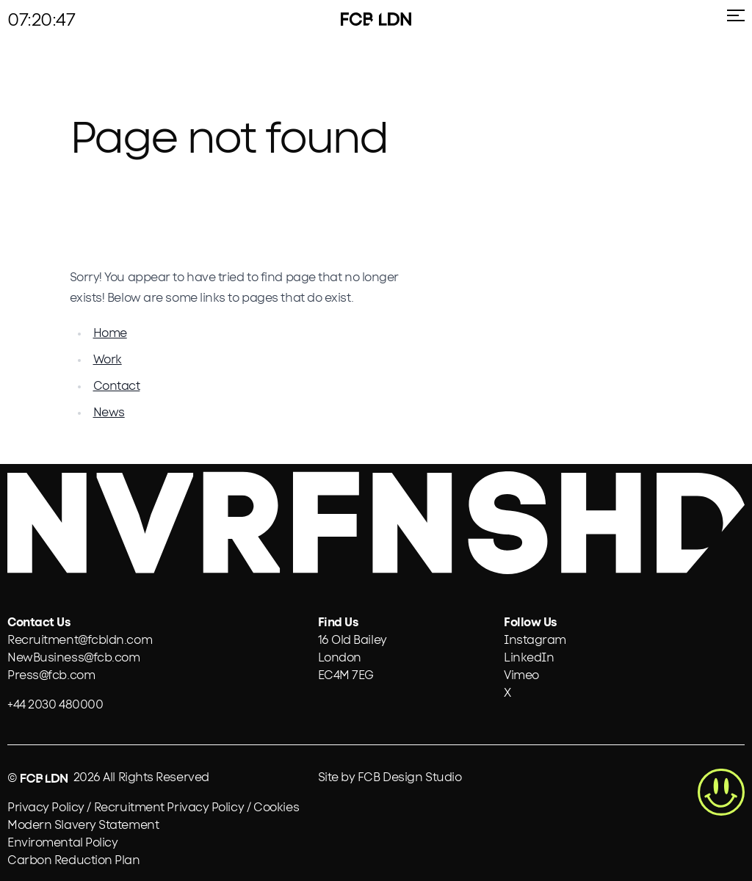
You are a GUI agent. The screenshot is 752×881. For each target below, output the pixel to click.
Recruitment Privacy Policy (169, 807)
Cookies (276, 807)
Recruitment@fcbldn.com (79, 640)
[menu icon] (733, 21)
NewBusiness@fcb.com (73, 658)
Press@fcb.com (51, 675)
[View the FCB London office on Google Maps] (352, 657)
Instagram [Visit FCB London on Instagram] (535, 640)
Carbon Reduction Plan (73, 860)
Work (107, 360)
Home (110, 333)
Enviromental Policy (62, 843)
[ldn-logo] (395, 19)
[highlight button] (721, 792)
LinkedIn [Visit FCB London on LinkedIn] (529, 658)
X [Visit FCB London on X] (507, 693)
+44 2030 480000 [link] (55, 705)
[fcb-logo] (357, 19)
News (109, 412)
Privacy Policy (45, 807)
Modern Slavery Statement (83, 825)
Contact (116, 386)
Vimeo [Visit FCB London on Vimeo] (521, 675)
